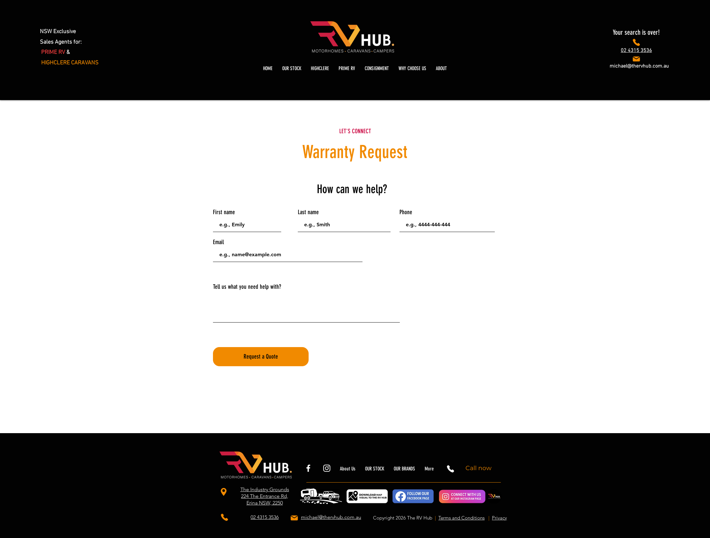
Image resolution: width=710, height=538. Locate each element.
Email (218, 242)
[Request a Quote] (261, 356)
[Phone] (636, 42)
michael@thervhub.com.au (639, 66)
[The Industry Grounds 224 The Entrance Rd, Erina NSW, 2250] (225, 492)
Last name (308, 212)
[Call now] (479, 468)
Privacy (499, 518)
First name (224, 212)
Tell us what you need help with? (247, 287)
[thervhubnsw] (327, 468)
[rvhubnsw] (308, 468)
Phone (405, 212)
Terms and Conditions (461, 518)
